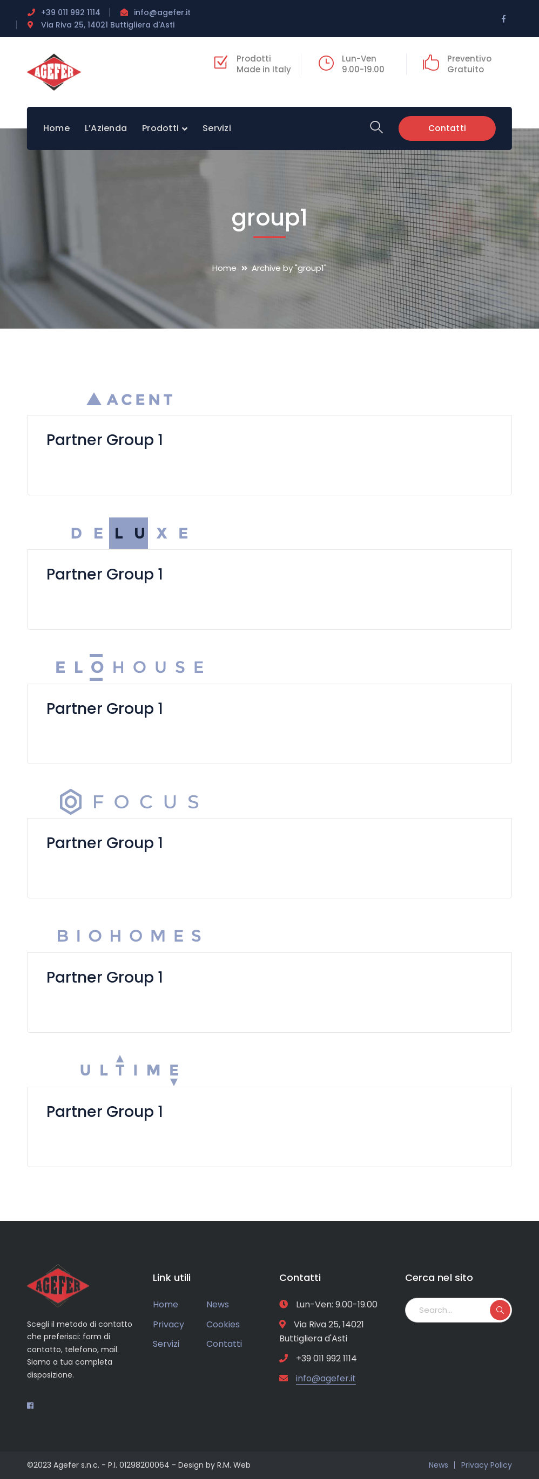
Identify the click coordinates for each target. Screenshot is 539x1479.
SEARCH (500, 1310)
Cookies (223, 1324)
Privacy (168, 1324)
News (217, 1304)
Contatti (447, 128)
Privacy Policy (486, 1465)
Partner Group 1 (105, 440)
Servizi (166, 1344)
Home (224, 268)
